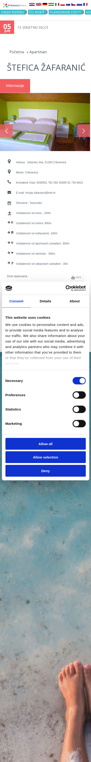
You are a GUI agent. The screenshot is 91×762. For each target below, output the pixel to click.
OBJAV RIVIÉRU (12, 12)
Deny (45, 471)
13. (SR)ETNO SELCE (32, 27)
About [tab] (74, 301)
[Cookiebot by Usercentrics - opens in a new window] (65, 288)
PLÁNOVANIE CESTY (65, 12)
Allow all (45, 444)
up (73, 276)
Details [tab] (45, 301)
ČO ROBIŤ (36, 12)
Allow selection (45, 457)
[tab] (15, 86)
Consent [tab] (16, 301)
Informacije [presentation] (15, 86)
